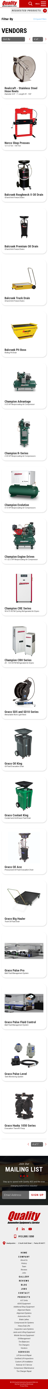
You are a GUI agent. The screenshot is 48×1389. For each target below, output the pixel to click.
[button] (29, 11)
